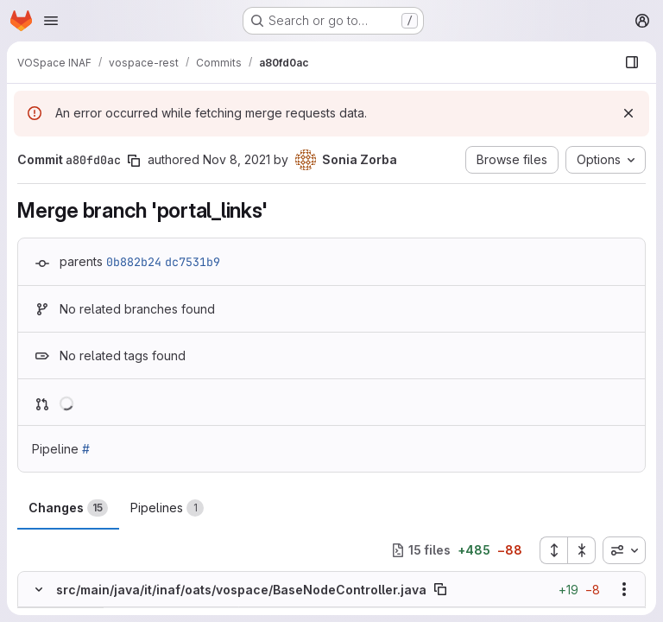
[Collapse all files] (582, 550)
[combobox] (624, 550)
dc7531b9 (192, 262)
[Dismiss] (628, 113)
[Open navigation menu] (51, 21)
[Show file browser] (632, 62)
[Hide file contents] (38, 589)
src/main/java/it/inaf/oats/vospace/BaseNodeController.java (241, 589)
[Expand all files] (553, 550)
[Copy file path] (440, 589)
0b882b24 (133, 262)
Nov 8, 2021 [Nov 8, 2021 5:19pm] (236, 159)
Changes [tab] (68, 508)
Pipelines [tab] (167, 508)
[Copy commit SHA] (133, 160)
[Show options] (624, 589)
